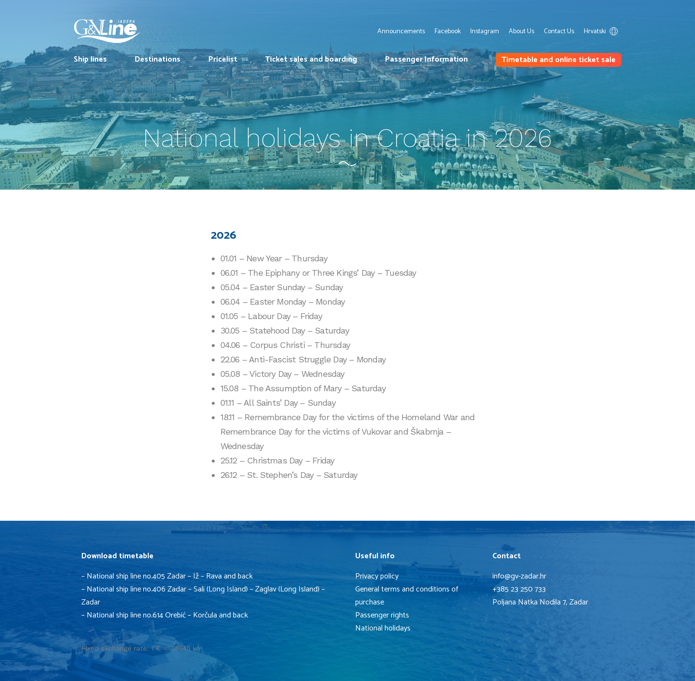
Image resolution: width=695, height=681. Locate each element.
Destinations (157, 59)
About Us (521, 31)
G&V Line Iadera (107, 31)
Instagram (484, 31)
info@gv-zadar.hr (519, 576)
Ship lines (90, 59)
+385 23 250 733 (519, 589)
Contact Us (559, 31)
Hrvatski (602, 31)
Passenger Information (426, 59)
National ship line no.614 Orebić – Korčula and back (168, 615)
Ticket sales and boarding (311, 59)
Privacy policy (377, 576)
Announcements (401, 31)
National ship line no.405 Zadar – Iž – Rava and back (170, 576)
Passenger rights (382, 615)
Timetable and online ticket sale (559, 59)
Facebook (448, 31)
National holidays (383, 628)
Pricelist (222, 59)
